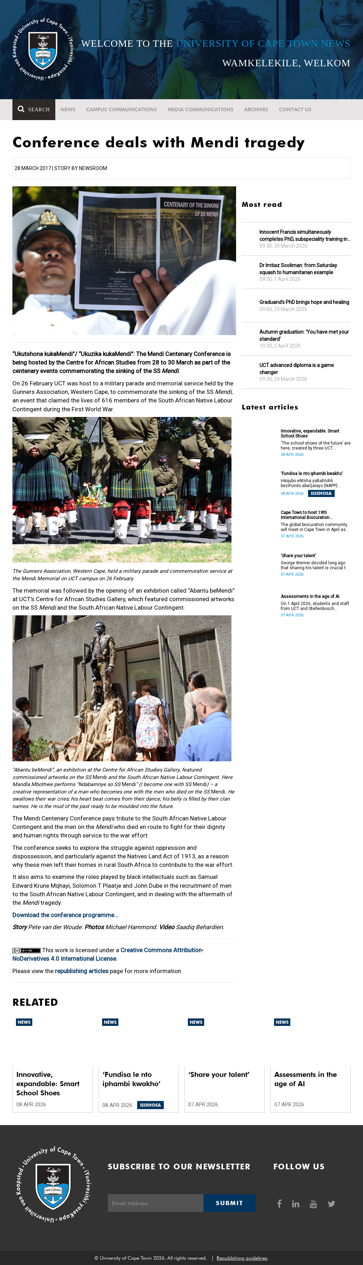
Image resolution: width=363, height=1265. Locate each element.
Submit (229, 1203)
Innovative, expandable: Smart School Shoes (310, 434)
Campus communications (121, 109)
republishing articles (81, 971)
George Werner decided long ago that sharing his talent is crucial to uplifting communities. (314, 565)
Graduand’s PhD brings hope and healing (304, 302)
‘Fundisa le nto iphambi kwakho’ (311, 473)
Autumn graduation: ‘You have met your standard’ (304, 335)
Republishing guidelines (242, 1258)
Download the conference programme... (65, 915)
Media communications (201, 109)
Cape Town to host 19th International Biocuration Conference (305, 515)
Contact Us (295, 109)
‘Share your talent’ (298, 555)
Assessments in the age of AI (310, 596)
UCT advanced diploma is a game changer (296, 368)
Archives (256, 109)
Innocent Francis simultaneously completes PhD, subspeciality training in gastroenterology (303, 235)
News (68, 109)
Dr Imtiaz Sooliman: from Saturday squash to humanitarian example (298, 268)
